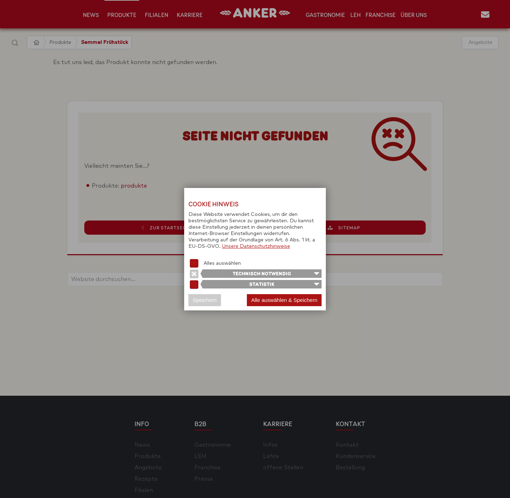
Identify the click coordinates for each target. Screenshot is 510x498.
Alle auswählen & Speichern (284, 300)
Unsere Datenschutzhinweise (256, 246)
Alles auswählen (222, 263)
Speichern (205, 300)
